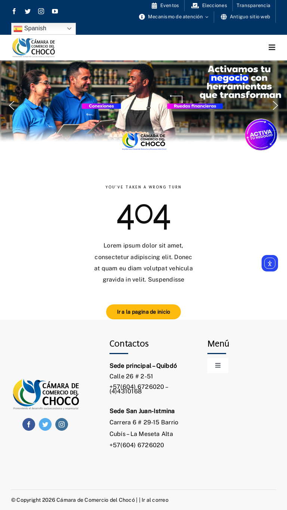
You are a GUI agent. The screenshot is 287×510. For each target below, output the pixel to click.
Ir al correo (155, 500)
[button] (12, 105)
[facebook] (14, 11)
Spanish (29, 28)
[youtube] (55, 11)
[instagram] (41, 11)
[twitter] (28, 11)
